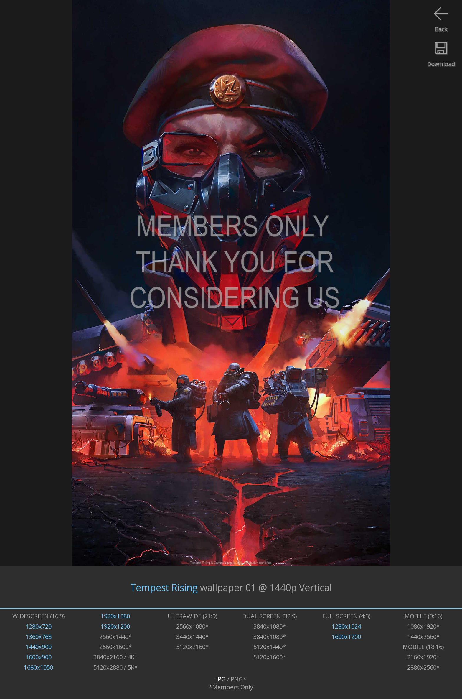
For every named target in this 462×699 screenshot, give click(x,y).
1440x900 (39, 647)
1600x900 (39, 657)
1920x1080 (115, 616)
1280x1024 (346, 626)
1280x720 (39, 626)
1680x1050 (38, 667)
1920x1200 (115, 626)
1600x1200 (346, 637)
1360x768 (39, 637)
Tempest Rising (164, 587)
